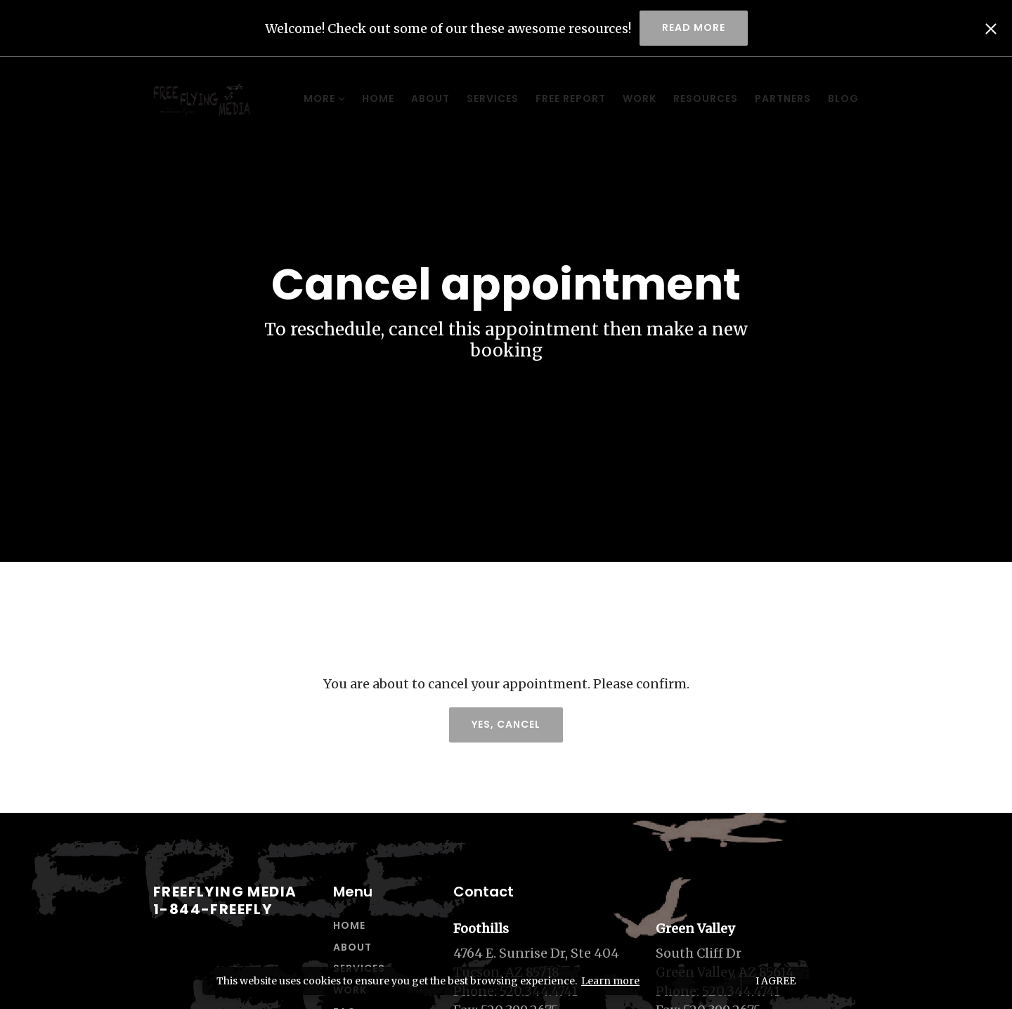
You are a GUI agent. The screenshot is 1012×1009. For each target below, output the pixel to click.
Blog (785, 98)
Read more (693, 27)
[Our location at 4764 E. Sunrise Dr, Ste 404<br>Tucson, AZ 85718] (547, 963)
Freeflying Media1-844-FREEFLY (225, 900)
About (372, 98)
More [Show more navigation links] (838, 98)
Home (320, 98)
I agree (775, 981)
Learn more (610, 981)
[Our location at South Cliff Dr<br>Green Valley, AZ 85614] (750, 963)
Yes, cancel (506, 724)
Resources (647, 98)
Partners (724, 98)
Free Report (512, 98)
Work (581, 98)
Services (434, 98)
